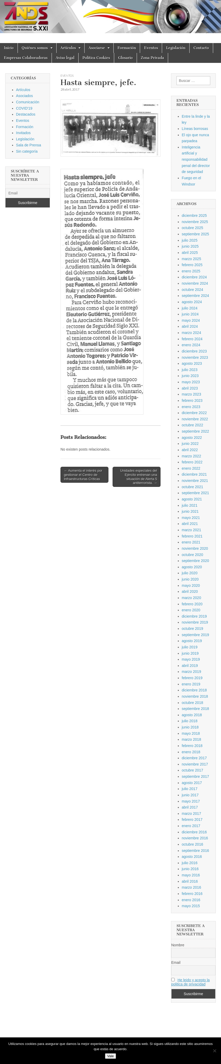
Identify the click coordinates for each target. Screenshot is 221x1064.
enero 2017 (191, 826)
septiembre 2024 (195, 296)
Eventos (151, 48)
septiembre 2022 (195, 431)
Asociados (24, 96)
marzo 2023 (191, 394)
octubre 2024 (192, 290)
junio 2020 (190, 579)
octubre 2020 (192, 555)
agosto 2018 (192, 715)
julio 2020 (189, 573)
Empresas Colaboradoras (26, 58)
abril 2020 (190, 591)
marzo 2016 (191, 887)
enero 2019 (191, 684)
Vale (110, 1056)
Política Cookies (96, 58)
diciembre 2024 (194, 277)
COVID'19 (24, 108)
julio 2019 (189, 647)
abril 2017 (190, 807)
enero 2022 (191, 468)
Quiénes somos (35, 48)
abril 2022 (190, 450)
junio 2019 (190, 653)
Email (175, 962)
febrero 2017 (192, 819)
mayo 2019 (191, 659)
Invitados (23, 133)
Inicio (9, 48)
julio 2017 (189, 789)
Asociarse (97, 48)
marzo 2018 (191, 739)
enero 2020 (191, 610)
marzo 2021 (191, 530)
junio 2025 (190, 246)
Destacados (25, 114)
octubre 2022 (192, 425)
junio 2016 (190, 869)
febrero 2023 (192, 400)
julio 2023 (189, 370)
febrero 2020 (192, 604)
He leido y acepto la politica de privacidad (190, 982)
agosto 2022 (192, 437)
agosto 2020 (192, 567)
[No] (214, 1050)
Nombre (177, 945)
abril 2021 (190, 524)
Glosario (125, 58)
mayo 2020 (191, 585)
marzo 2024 (191, 333)
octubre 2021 (192, 487)
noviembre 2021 (195, 481)
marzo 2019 (191, 672)
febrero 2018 (192, 746)
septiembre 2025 (195, 234)
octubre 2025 (192, 228)
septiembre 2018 (195, 709)
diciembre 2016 (194, 832)
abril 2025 (190, 252)
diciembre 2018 (194, 690)
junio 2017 (190, 795)
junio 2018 (190, 727)
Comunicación (27, 102)
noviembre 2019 (195, 622)
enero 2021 (191, 542)
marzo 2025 (191, 259)
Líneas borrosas (195, 129)
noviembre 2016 (195, 838)
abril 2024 (190, 326)
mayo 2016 (191, 875)
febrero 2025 (192, 265)
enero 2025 (191, 271)
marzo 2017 (191, 813)
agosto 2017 (192, 783)
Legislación (175, 48)
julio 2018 (189, 721)
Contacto (201, 48)
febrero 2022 (192, 462)
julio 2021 (189, 505)
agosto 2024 (192, 302)
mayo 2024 (191, 320)
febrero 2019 (192, 678)
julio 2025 (189, 240)
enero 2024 (191, 345)
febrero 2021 (192, 536)
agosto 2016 (192, 856)
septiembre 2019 (195, 635)
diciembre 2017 (194, 758)
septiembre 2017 (195, 776)
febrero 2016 (192, 894)
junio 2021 (190, 511)
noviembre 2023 (195, 357)
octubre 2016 (192, 844)
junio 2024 (190, 314)
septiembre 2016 (195, 850)
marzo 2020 (191, 598)
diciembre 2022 (194, 413)
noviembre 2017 (195, 764)
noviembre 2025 (195, 222)
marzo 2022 (191, 456)
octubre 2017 (192, 770)
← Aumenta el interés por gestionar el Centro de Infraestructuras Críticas (83, 475)
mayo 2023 (191, 382)
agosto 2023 (192, 363)
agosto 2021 (192, 499)
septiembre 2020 (195, 561)
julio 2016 (189, 863)
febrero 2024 (192, 339)
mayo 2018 (191, 733)
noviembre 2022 (195, 419)
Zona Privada (152, 58)
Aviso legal (65, 58)
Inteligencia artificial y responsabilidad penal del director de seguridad (196, 159)
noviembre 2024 (195, 283)
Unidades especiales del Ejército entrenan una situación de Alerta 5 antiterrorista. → (138, 477)
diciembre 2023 (194, 351)
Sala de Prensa (28, 145)
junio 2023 (190, 376)
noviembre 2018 (195, 696)
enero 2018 (191, 752)
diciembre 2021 (194, 474)
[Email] (27, 193)
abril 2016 (190, 881)
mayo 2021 (191, 518)
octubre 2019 (192, 628)
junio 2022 (190, 443)
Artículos (68, 48)
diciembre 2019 (194, 616)
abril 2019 (190, 665)
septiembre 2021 (195, 493)
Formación (127, 48)
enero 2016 (191, 900)
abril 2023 (190, 388)
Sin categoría (27, 151)
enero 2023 (191, 407)
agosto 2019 (192, 641)
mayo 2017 (191, 801)
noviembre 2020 (195, 548)
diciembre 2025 (194, 215)
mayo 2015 (191, 906)
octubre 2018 (192, 703)
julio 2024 (189, 308)
